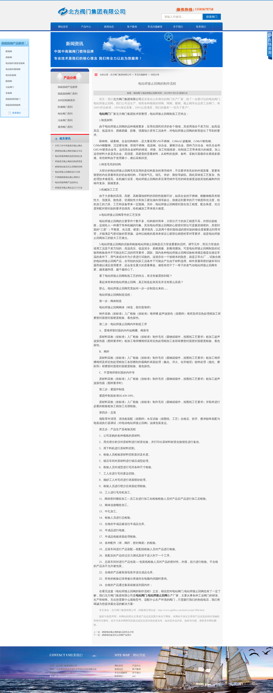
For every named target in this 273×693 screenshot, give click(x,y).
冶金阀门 (10, 87)
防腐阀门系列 (65, 107)
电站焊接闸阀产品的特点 (66, 182)
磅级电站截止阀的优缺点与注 (68, 151)
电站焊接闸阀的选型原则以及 (68, 156)
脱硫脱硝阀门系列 (67, 93)
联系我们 (201, 26)
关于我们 (178, 26)
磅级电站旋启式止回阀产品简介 (116, 635)
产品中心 (86, 26)
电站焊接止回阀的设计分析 (67, 172)
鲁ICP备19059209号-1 (60, 676)
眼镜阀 (9, 51)
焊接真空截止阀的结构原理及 (68, 161)
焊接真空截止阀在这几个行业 (68, 187)
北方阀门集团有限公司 (120, 74)
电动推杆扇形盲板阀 (15, 63)
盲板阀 (9, 93)
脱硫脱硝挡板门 (13, 99)
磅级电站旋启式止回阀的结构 (68, 166)
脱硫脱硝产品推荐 (67, 87)
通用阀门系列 (65, 127)
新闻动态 (109, 26)
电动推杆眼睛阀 (13, 69)
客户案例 (132, 26)
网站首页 (63, 26)
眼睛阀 (9, 81)
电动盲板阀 (11, 75)
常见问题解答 (155, 26)
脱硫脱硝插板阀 (13, 105)
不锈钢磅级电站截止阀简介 (67, 177)
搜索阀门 (211, 16)
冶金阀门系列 (65, 120)
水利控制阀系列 (66, 100)
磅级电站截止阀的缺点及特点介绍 (118, 632)
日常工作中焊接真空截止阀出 (68, 145)
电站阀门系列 (65, 113)
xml (134, 676)
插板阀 (9, 57)
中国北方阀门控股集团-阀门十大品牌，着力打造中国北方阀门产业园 (101, 12)
